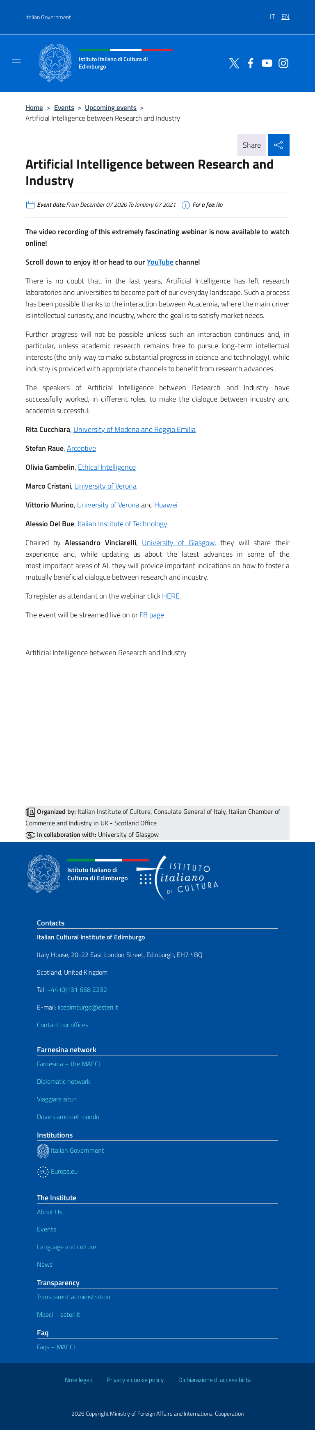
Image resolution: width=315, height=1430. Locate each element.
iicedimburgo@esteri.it (88, 1007)
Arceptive (81, 448)
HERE (171, 595)
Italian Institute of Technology (122, 523)
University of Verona (105, 485)
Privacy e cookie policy (135, 1379)
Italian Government (48, 17)
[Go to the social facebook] (248, 62)
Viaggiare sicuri (57, 1099)
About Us (49, 1212)
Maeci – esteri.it (58, 1314)
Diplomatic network (63, 1081)
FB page (151, 614)
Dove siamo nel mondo (68, 1117)
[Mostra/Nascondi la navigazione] (16, 62)
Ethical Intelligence (107, 467)
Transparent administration (73, 1297)
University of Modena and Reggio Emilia (134, 429)
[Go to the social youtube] (265, 62)
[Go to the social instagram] (281, 62)
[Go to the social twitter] (232, 62)
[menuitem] (275, 13)
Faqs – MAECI (56, 1347)
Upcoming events (111, 107)
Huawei (166, 504)
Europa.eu (57, 1171)
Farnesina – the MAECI (68, 1064)
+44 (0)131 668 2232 (77, 989)
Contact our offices (62, 1025)
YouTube (160, 261)
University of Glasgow (178, 542)
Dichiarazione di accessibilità (214, 1379)
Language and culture (66, 1247)
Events (64, 107)
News (44, 1264)
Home (34, 107)
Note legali (78, 1379)
